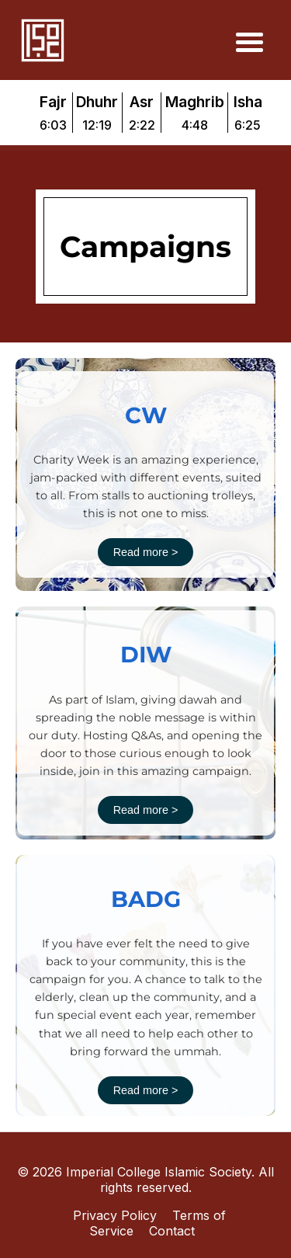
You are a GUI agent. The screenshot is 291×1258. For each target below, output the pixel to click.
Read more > (145, 552)
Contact (172, 1231)
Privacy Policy (115, 1215)
